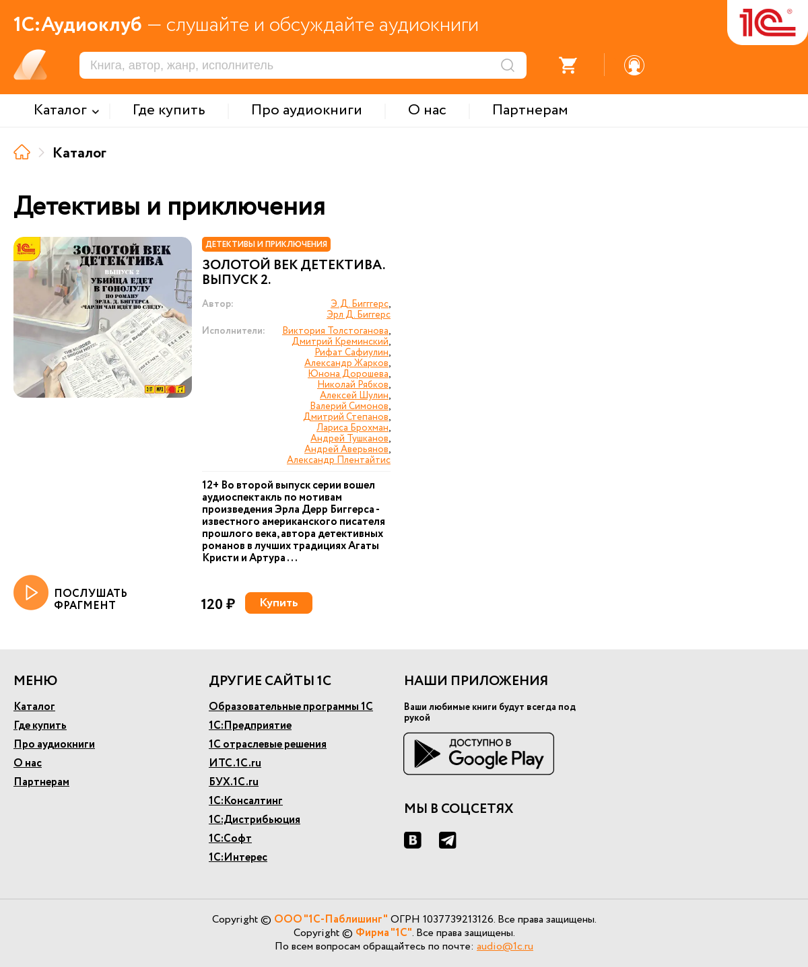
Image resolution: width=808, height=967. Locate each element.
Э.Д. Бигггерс (360, 304)
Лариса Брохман (352, 428)
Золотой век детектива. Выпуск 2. (293, 273)
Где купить (40, 725)
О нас (27, 763)
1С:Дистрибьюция (254, 820)
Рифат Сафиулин (351, 352)
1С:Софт (230, 839)
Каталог (34, 707)
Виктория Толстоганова (335, 331)
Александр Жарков (346, 363)
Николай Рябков (353, 385)
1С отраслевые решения (268, 744)
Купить (278, 603)
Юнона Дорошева (348, 374)
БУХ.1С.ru (234, 782)
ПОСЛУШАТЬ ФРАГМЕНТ (70, 593)
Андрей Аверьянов (346, 449)
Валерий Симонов (349, 406)
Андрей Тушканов (349, 438)
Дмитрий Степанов (346, 417)
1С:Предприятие (250, 725)
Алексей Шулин (354, 395)
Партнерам (41, 782)
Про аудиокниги (54, 744)
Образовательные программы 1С (291, 707)
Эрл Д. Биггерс (359, 315)
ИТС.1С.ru (235, 763)
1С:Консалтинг (246, 801)
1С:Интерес (238, 857)
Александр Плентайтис (339, 460)
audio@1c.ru (505, 946)
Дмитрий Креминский (340, 341)
